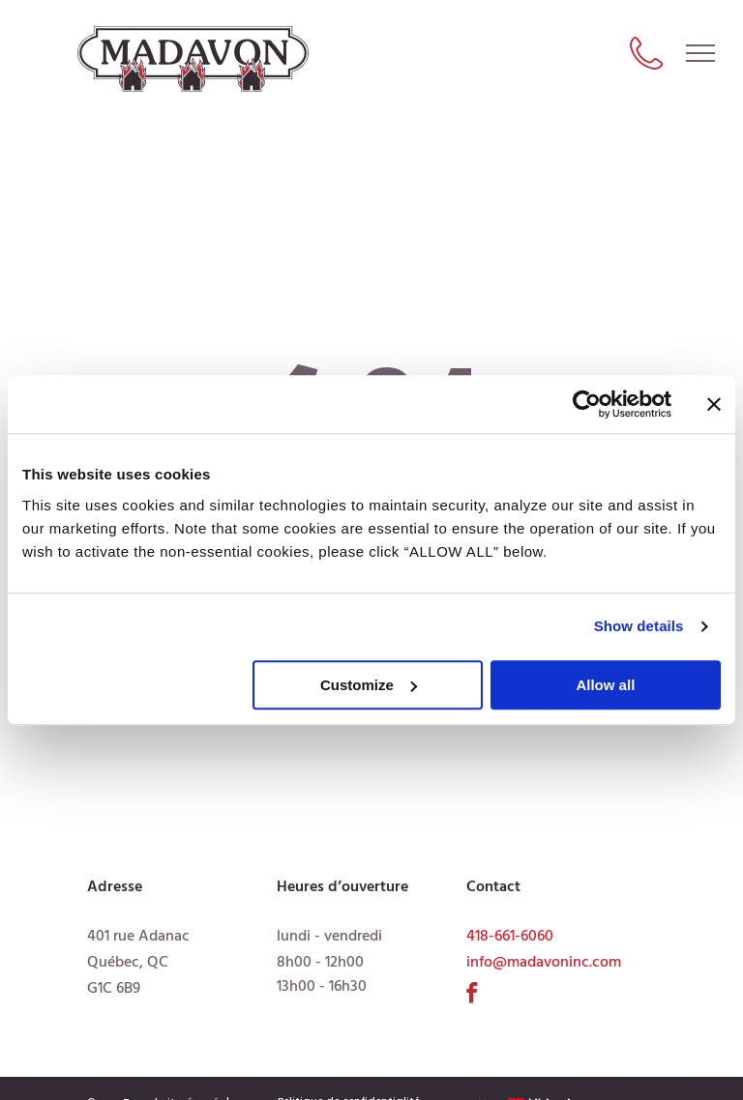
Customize (368, 685)
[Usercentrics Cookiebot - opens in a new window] (586, 404)
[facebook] (472, 996)
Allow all (605, 685)
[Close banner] (714, 404)
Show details (639, 626)
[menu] (700, 53)
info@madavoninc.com (543, 962)
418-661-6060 (509, 936)
